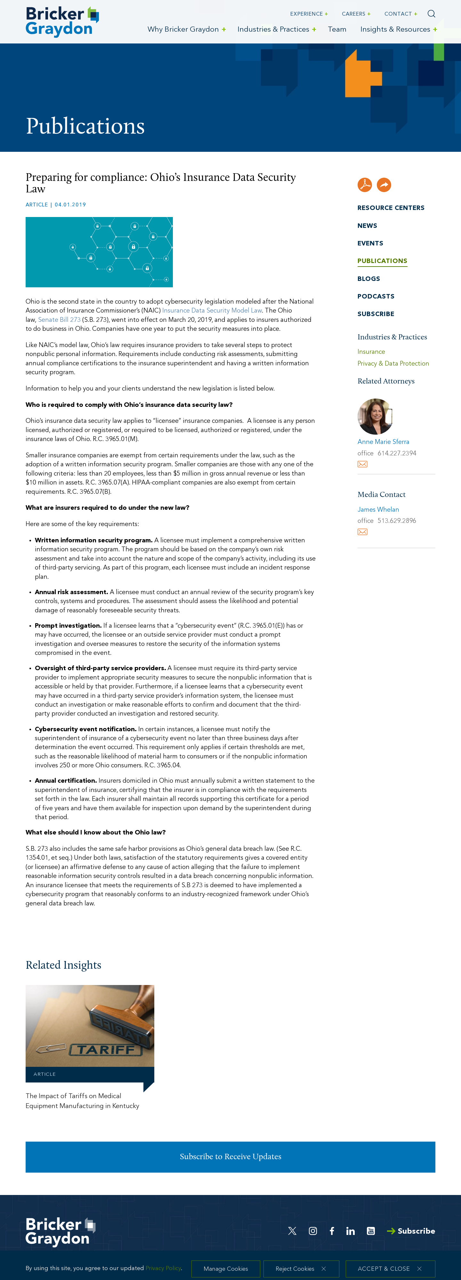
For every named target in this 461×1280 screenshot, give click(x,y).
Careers (354, 14)
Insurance (371, 352)
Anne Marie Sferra (383, 442)
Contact (398, 14)
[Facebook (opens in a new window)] (332, 1231)
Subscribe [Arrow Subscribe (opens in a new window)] (411, 1232)
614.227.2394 (397, 454)
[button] (384, 185)
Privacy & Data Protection (393, 364)
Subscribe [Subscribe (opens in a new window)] (376, 314)
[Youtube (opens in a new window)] (371, 1231)
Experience (306, 14)
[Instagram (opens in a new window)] (313, 1231)
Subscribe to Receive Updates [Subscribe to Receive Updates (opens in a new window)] (230, 1157)
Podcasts (376, 297)
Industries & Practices (273, 30)
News (367, 226)
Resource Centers (391, 208)
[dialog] (230, 1268)
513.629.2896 (397, 521)
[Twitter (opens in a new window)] (292, 1231)
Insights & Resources (395, 30)
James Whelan (378, 510)
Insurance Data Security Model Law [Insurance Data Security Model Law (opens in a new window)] (212, 311)
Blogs (369, 279)
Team (337, 30)
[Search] (431, 14)
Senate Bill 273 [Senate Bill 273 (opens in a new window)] (59, 320)
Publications (383, 261)
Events (371, 244)
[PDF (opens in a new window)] (365, 185)
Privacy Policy (163, 1274)
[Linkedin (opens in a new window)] (350, 1231)
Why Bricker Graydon (183, 30)
